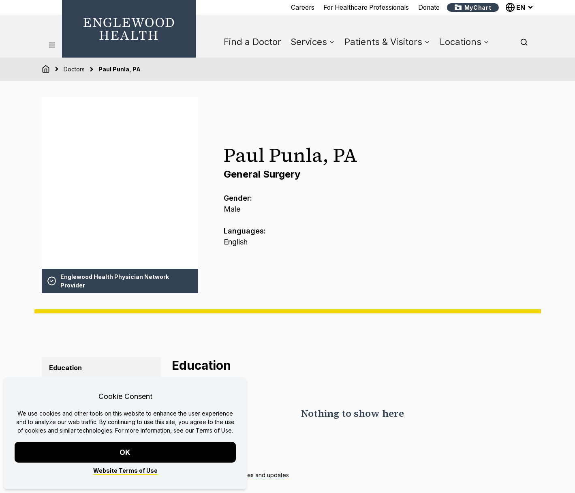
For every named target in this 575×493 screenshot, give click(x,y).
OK (125, 452)
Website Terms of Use (125, 470)
